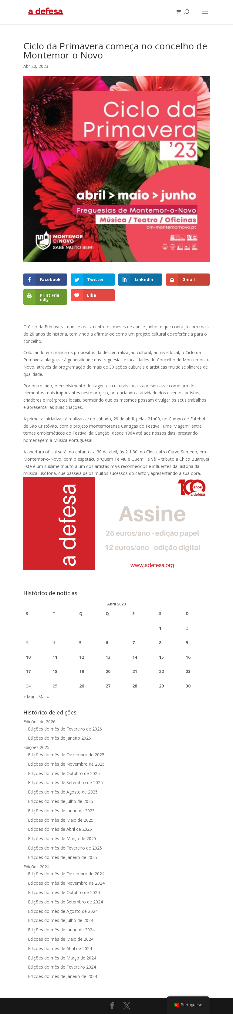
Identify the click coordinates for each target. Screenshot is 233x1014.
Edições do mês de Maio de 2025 (60, 820)
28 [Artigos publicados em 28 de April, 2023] (134, 686)
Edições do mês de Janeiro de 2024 (62, 976)
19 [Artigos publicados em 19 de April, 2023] (81, 671)
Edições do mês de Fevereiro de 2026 (65, 729)
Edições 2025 (36, 747)
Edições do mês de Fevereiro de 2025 (65, 848)
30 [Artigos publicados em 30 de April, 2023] (188, 686)
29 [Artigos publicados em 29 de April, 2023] (161, 686)
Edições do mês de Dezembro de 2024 (66, 873)
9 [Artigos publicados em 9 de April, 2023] (187, 642)
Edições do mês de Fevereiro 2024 (62, 967)
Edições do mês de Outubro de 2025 (64, 773)
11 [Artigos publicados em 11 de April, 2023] (54, 657)
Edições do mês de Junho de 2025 (61, 811)
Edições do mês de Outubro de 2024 (64, 892)
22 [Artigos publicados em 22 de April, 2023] (161, 671)
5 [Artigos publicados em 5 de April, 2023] (80, 642)
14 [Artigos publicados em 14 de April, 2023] (134, 657)
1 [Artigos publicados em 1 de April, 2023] (160, 628)
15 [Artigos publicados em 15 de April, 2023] (161, 657)
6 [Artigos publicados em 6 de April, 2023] (107, 642)
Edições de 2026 (39, 721)
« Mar (29, 697)
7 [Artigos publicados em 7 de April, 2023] (133, 642)
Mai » (43, 697)
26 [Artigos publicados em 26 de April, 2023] (81, 686)
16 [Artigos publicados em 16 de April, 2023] (188, 657)
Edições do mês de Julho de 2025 (60, 801)
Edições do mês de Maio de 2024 (60, 939)
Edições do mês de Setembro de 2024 (65, 902)
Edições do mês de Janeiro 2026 (59, 738)
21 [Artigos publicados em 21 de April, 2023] (134, 671)
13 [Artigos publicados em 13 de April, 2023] (108, 657)
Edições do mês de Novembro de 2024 (66, 883)
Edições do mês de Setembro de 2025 (65, 782)
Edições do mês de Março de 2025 (62, 838)
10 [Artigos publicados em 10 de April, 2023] (28, 657)
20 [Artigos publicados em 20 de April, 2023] (108, 671)
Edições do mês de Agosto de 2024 (63, 911)
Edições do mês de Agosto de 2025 (63, 792)
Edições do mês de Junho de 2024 (61, 930)
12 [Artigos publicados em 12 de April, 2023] (81, 657)
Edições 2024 (36, 867)
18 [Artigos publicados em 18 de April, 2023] (54, 671)
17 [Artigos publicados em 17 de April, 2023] (28, 671)
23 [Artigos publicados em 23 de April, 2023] (188, 671)
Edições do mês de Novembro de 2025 (66, 764)
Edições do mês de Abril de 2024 (60, 948)
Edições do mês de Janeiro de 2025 (62, 857)
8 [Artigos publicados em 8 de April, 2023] (160, 642)
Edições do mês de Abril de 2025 (60, 829)
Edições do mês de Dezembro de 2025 (66, 754)
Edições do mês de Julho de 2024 (60, 920)
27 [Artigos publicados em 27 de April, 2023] (108, 686)
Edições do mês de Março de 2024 (62, 958)
